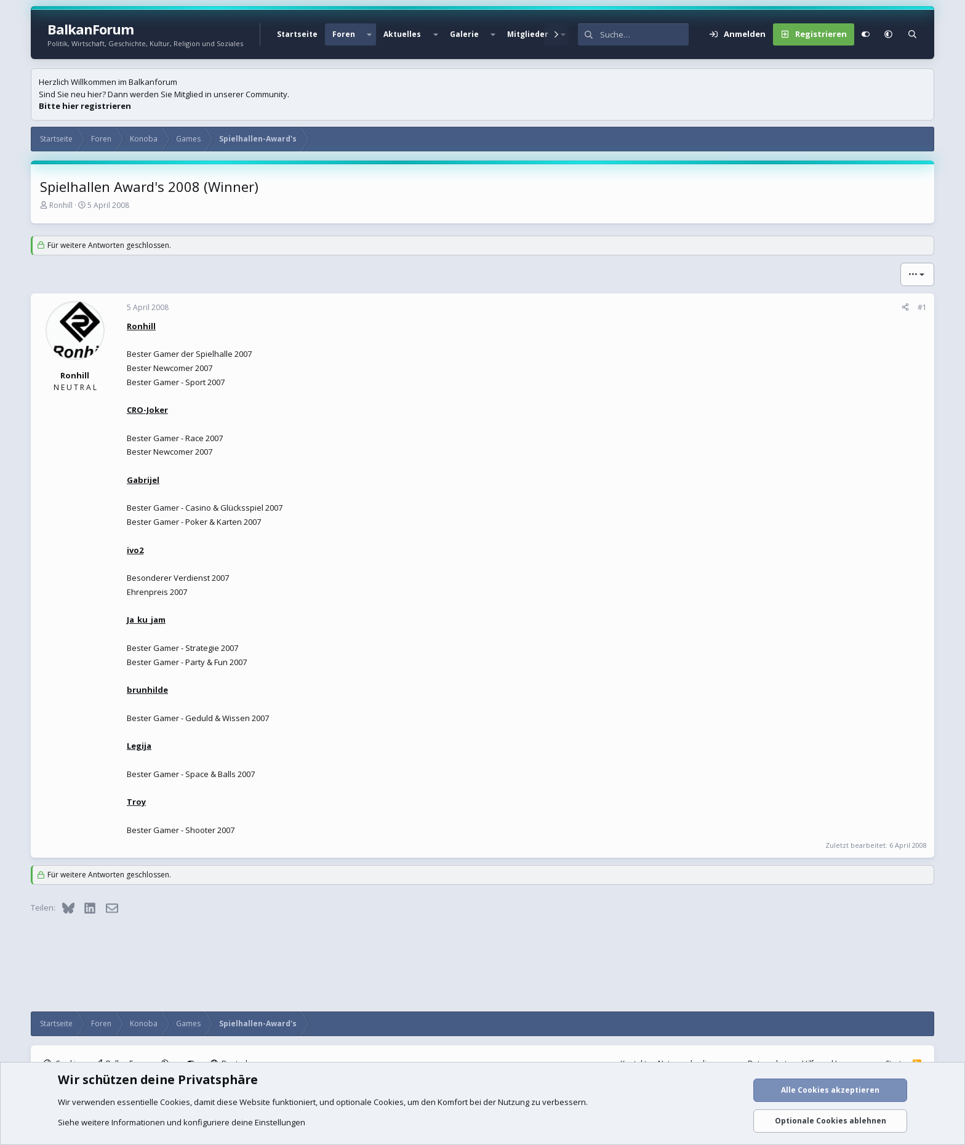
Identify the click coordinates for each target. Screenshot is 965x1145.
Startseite (297, 34)
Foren (343, 34)
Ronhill (61, 205)
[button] (369, 34)
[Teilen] (905, 307)
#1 (922, 307)
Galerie (464, 34)
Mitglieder (527, 34)
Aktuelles (402, 34)
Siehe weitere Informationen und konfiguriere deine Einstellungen (181, 1122)
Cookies (175, 1101)
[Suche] (644, 34)
